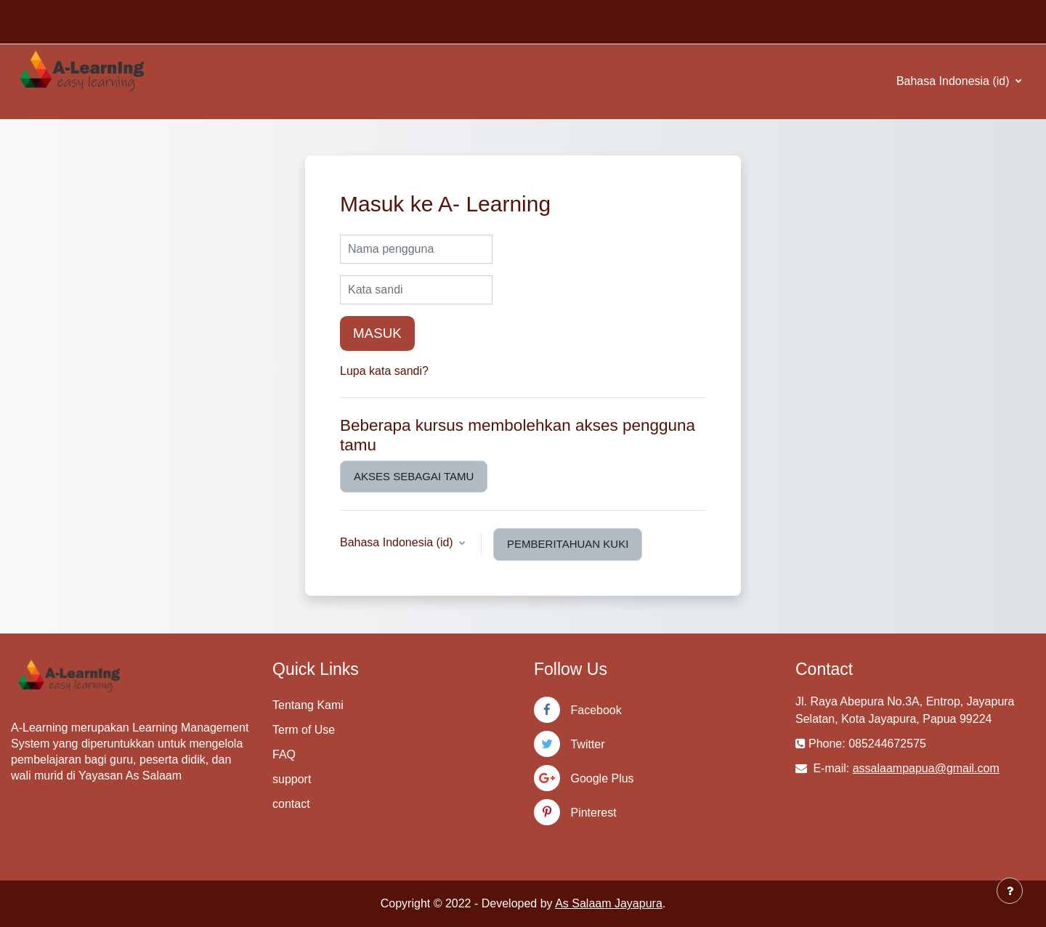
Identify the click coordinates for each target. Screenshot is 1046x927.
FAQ (284, 754)
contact (291, 804)
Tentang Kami (308, 705)
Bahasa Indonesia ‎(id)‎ (954, 81)
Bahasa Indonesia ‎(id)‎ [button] (398, 542)
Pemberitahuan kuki (567, 544)
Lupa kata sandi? (384, 371)
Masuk (377, 333)
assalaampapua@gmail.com (926, 768)
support (291, 779)
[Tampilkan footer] (1010, 891)
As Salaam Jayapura (608, 903)
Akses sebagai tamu (414, 476)
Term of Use (303, 730)
